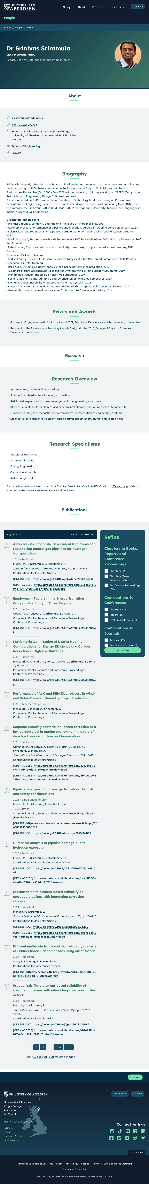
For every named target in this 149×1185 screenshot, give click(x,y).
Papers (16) (117, 615)
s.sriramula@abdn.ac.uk (27, 118)
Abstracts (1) (118, 609)
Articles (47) (117, 640)
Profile (30, 27)
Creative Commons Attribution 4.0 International (41, 490)
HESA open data (119, 486)
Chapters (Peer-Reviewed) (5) (119, 578)
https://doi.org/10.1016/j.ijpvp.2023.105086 (61, 1024)
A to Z (7, 1133)
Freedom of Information (74, 1170)
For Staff (137, 1095)
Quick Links (119, 7)
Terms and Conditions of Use (32, 1165)
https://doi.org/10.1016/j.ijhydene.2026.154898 (63, 579)
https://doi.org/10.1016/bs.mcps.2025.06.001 (62, 833)
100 (51, 1057)
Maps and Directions (15, 1137)
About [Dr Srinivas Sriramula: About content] (74, 96)
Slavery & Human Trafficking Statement (112, 1165)
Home (7, 27)
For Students (117, 1095)
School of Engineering (26, 146)
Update (134, 1078)
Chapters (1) (117, 571)
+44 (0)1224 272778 (24, 125)
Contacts (9, 1129)
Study (68, 7)
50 (45, 1057)
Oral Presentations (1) (123, 620)
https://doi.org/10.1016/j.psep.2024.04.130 (60, 927)
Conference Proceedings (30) (125, 587)
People (10, 18)
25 (40, 1057)
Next (59, 1047)
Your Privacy (56, 1165)
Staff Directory (12, 1142)
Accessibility (72, 1165)
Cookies (85, 1165)
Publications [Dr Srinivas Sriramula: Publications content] (74, 510)
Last (69, 1047)
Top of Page (137, 1154)
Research (99, 7)
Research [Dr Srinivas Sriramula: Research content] (74, 355)
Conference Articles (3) (124, 645)
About (82, 7)
